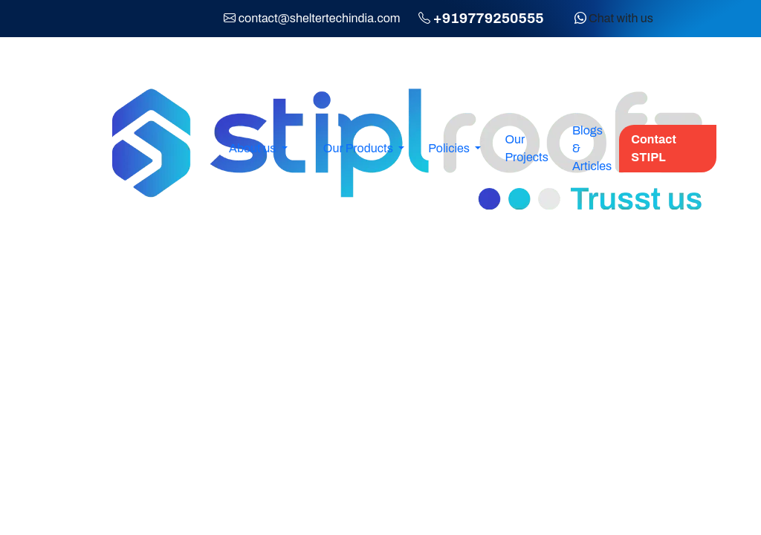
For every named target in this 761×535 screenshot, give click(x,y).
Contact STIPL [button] (653, 148)
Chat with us (613, 18)
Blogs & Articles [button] (592, 148)
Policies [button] (450, 148)
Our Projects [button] (526, 148)
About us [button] (254, 148)
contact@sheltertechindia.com (320, 18)
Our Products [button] (359, 148)
